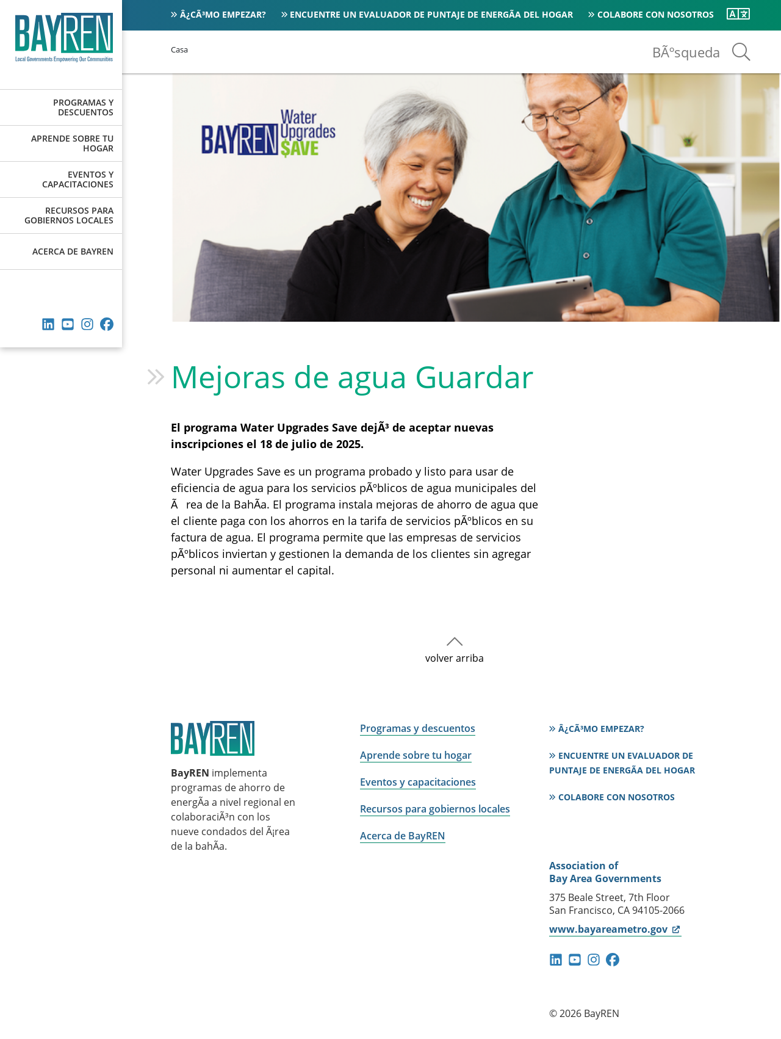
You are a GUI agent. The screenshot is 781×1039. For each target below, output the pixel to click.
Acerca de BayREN (72, 251)
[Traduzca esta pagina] (738, 14)
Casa (179, 49)
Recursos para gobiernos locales (68, 215)
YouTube (67, 324)
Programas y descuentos (83, 107)
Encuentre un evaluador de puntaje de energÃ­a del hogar (431, 14)
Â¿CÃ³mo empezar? (223, 14)
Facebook (106, 324)
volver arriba (454, 658)
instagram (87, 324)
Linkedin (48, 324)
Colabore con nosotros (655, 14)
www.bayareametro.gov (615, 929)
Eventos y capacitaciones (77, 179)
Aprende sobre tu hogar (72, 143)
